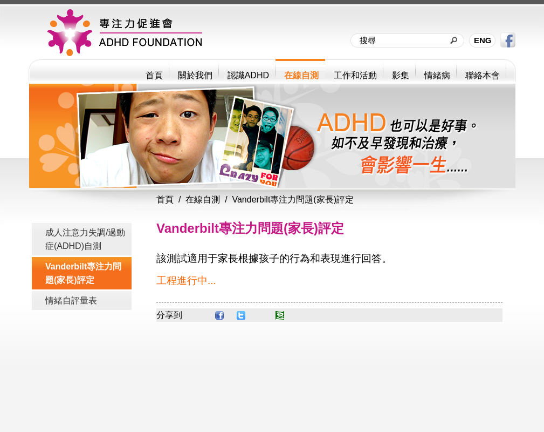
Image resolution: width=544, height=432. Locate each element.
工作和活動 (355, 75)
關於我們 (195, 75)
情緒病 (437, 75)
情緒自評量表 (71, 300)
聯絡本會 (482, 75)
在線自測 (301, 75)
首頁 (154, 75)
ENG (483, 40)
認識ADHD (248, 75)
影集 (400, 75)
